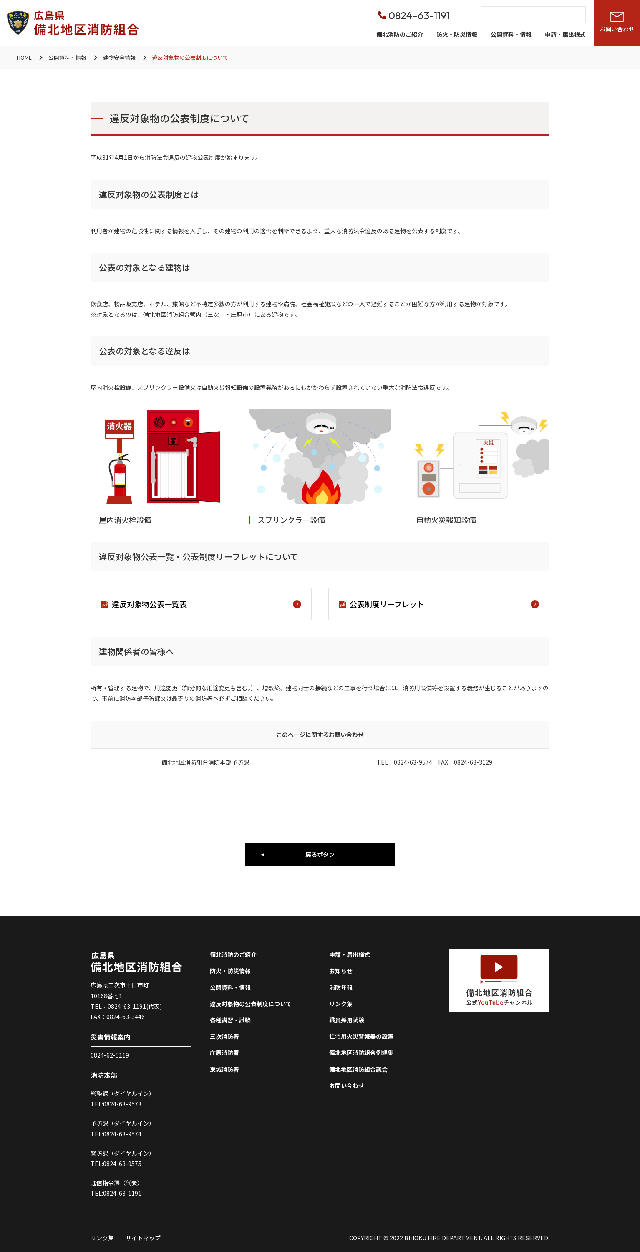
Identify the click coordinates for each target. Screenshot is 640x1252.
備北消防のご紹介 (399, 34)
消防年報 (341, 987)
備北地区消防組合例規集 (361, 1052)
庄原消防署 (224, 1052)
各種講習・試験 (230, 1020)
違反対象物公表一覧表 (206, 603)
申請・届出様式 (565, 34)
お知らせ (341, 971)
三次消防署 (224, 1036)
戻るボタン (320, 854)
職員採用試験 (346, 1020)
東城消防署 (224, 1069)
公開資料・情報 (511, 34)
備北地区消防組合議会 (358, 1069)
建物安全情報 (119, 57)
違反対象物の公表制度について (251, 1004)
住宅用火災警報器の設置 (361, 1036)
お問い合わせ (346, 1085)
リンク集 (341, 1004)
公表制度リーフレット (444, 603)
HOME (24, 57)
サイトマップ (143, 1238)
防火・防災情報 (456, 34)
